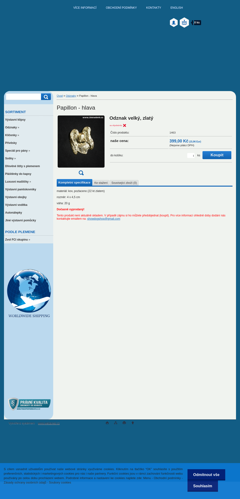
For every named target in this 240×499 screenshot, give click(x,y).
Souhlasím (202, 486)
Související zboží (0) (124, 182)
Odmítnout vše (206, 475)
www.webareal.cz (49, 423)
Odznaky (71, 95)
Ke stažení (101, 182)
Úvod (60, 95)
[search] (45, 96)
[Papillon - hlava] (81, 146)
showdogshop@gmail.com (103, 218)
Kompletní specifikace (74, 182)
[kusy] (191, 155)
